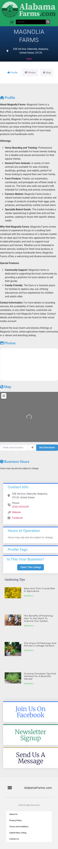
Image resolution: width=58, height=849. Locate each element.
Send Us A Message (30, 758)
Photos (8, 343)
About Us (13, 814)
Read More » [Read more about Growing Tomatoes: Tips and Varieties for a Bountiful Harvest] (29, 684)
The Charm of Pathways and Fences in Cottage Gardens (40, 644)
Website (16, 512)
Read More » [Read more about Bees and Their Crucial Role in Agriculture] (29, 596)
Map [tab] (47, 72)
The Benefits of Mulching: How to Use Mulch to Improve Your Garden (38, 618)
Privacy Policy (15, 820)
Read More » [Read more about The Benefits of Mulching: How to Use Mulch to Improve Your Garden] (29, 626)
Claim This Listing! (30, 567)
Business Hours (14, 462)
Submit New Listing (17, 833)
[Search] (48, 22)
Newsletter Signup (30, 735)
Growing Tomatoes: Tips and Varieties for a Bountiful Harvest (40, 676)
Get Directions (47, 447)
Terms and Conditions (18, 826)
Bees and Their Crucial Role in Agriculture (39, 589)
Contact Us (14, 839)
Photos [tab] (30, 72)
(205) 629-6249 (20, 506)
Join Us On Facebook (30, 712)
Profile (7, 98)
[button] (11, 22)
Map (5, 387)
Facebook (17, 517)
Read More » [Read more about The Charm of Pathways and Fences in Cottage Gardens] (29, 650)
